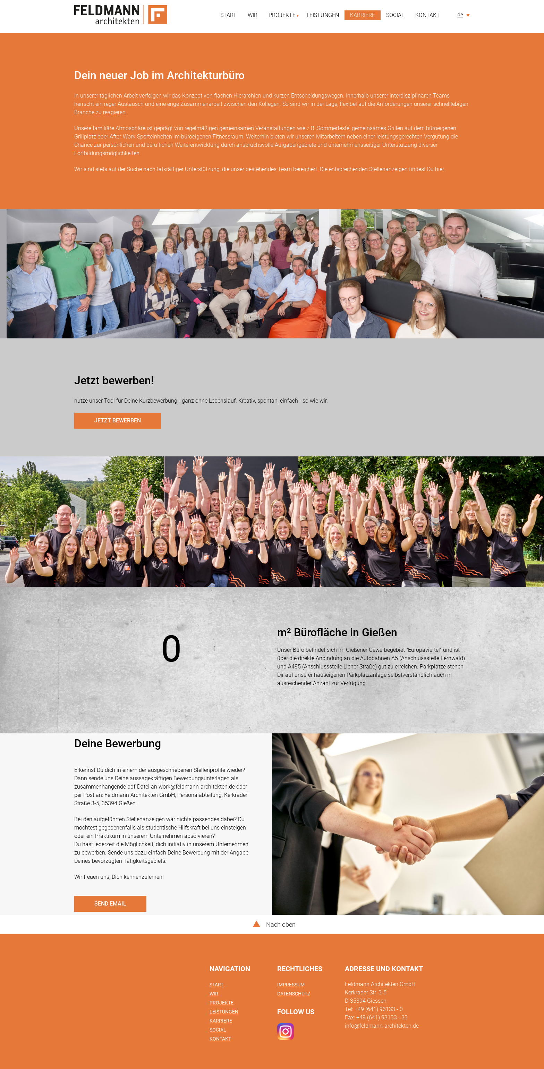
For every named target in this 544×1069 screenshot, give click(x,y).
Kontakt (427, 15)
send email (110, 903)
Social (395, 15)
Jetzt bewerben (117, 420)
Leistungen (323, 15)
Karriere (362, 15)
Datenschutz (293, 993)
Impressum (291, 984)
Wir (252, 15)
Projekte (282, 15)
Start (228, 15)
